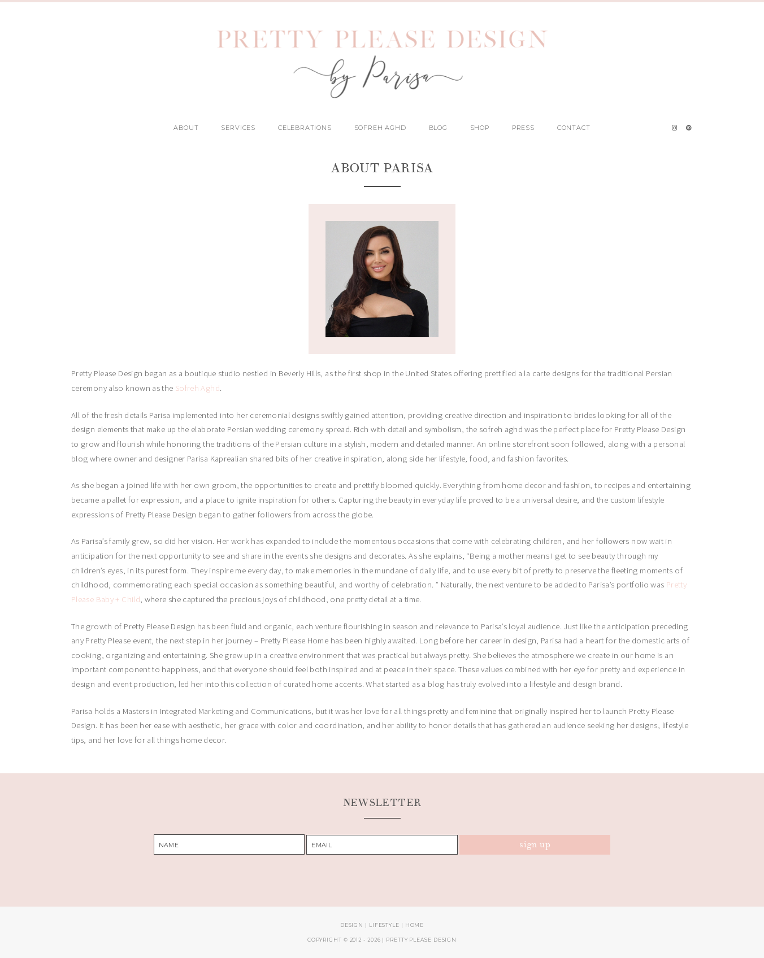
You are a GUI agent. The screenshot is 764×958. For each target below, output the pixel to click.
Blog (438, 128)
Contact (574, 128)
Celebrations (305, 128)
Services (238, 128)
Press (523, 128)
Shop (479, 128)
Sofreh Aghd (380, 128)
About (185, 128)
